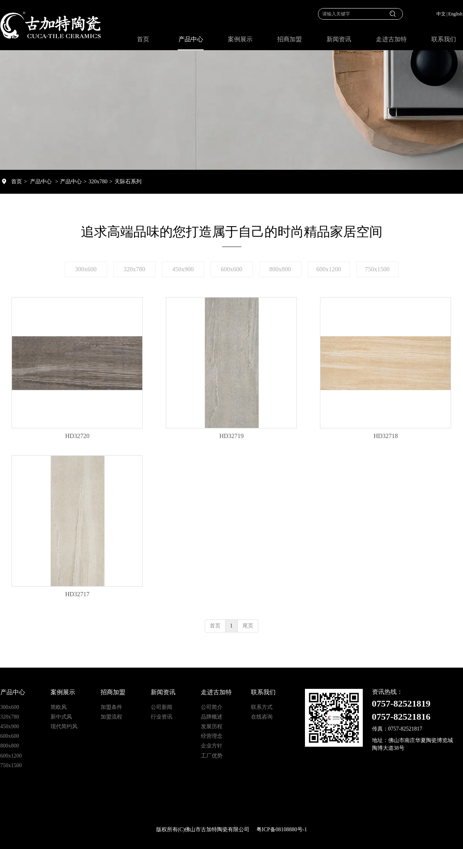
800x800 (9, 746)
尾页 (247, 626)
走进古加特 (216, 692)
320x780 (98, 181)
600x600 (9, 736)
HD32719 (231, 436)
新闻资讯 (163, 692)
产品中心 (41, 181)
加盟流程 (111, 717)
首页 (16, 181)
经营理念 (211, 736)
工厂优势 (211, 756)
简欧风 (59, 707)
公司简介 (211, 707)
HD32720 (77, 436)
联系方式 (262, 707)
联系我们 (263, 692)
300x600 (9, 707)
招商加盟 (113, 692)
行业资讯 (161, 717)
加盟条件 (111, 707)
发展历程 (211, 726)
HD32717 (77, 594)
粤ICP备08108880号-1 (281, 829)
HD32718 (386, 436)
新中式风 (61, 717)
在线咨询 (262, 717)
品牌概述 (211, 717)
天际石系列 (127, 181)
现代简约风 (64, 726)
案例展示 (63, 692)
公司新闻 (161, 707)
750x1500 (11, 765)
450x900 (9, 726)
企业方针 (211, 746)
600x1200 (11, 756)
